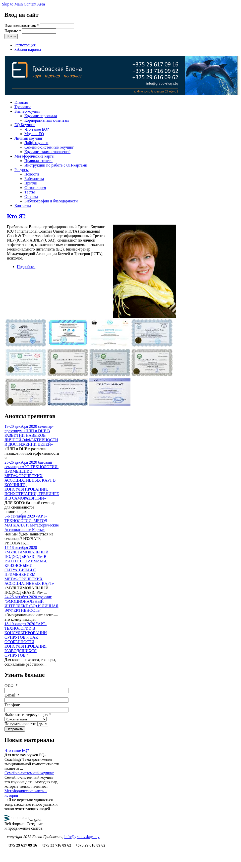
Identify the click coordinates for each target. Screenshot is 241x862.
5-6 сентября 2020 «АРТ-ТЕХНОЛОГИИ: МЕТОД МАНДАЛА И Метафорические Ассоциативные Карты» (31, 523)
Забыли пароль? (27, 49)
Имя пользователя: (21, 25)
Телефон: (12, 705)
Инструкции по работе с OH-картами (55, 165)
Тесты (29, 192)
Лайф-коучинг (36, 143)
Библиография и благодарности (51, 201)
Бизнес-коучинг (27, 111)
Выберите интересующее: (27, 714)
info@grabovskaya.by (81, 837)
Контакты (22, 205)
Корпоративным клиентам (46, 120)
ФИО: (10, 685)
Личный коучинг (28, 138)
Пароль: (12, 31)
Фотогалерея (35, 187)
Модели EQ (34, 134)
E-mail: (11, 695)
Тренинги (22, 107)
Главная (21, 102)
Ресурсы (21, 170)
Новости (31, 174)
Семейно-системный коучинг (49, 147)
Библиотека (34, 178)
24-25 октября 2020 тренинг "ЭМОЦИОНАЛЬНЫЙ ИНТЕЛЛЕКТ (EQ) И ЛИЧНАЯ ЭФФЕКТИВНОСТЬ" (31, 603)
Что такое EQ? (36, 129)
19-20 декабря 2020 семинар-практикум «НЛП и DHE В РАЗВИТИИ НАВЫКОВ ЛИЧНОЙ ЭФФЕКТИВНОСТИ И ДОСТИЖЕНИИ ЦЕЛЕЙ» (31, 435)
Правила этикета (38, 161)
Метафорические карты (34, 156)
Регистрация (25, 45)
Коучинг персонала (40, 116)
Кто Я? (16, 216)
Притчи (30, 183)
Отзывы (31, 196)
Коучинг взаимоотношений (47, 152)
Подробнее (26, 266)
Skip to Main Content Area (23, 4)
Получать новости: (20, 724)
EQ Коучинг (24, 125)
